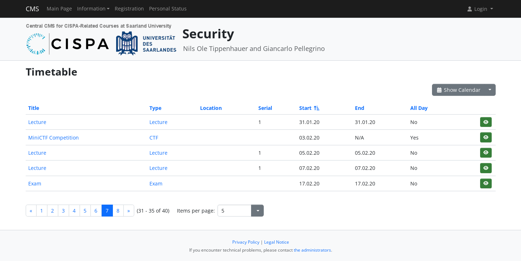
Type (155, 107)
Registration (129, 9)
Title (33, 107)
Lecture (37, 122)
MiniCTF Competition (53, 137)
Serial (265, 107)
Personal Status (168, 9)
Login (477, 8)
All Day (419, 107)
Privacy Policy (245, 242)
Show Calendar (458, 89)
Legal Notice (276, 242)
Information (91, 9)
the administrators (312, 250)
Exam (34, 183)
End (359, 107)
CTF (153, 137)
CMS (32, 8)
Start (308, 108)
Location (211, 107)
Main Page (59, 9)
